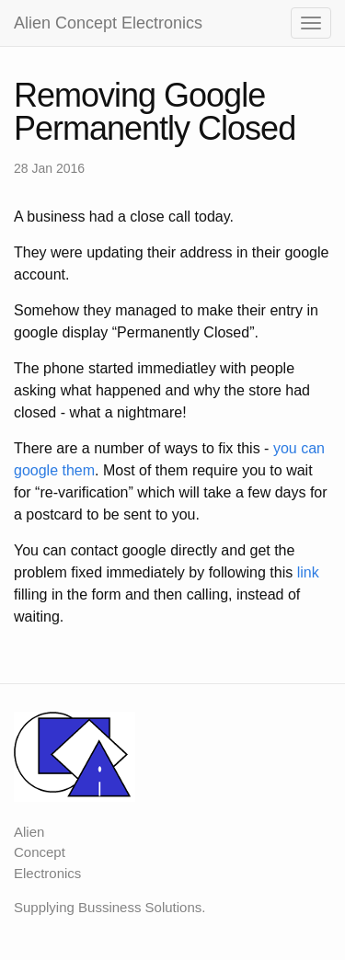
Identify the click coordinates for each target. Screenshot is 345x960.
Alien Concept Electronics (108, 23)
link (308, 572)
